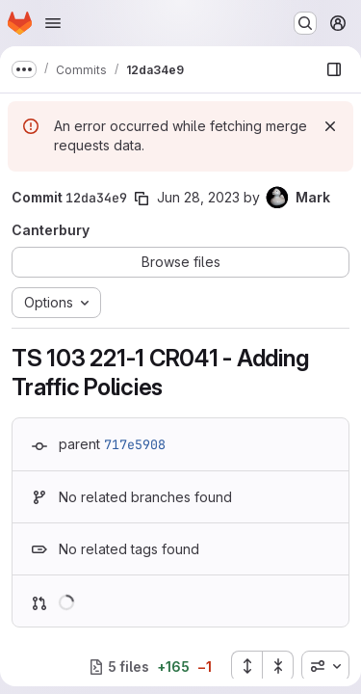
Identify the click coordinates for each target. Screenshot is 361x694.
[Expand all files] (246, 666)
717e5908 (135, 444)
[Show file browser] (334, 69)
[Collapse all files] (278, 666)
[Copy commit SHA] (141, 198)
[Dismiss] (330, 126)
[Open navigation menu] (53, 23)
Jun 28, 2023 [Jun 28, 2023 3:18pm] (198, 197)
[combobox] (325, 666)
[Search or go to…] (305, 23)
